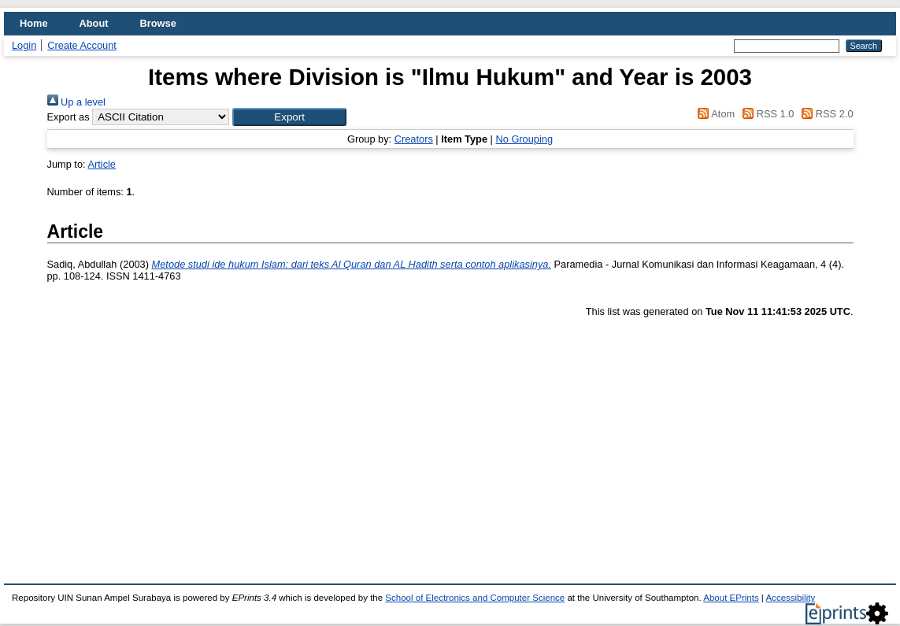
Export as (68, 117)
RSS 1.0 (766, 114)
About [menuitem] (94, 23)
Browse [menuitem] (158, 23)
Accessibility (790, 597)
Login (24, 45)
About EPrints (730, 597)
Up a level (76, 102)
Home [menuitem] (34, 23)
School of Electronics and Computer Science (475, 597)
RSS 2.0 (825, 114)
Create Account (82, 45)
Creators (413, 139)
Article (101, 164)
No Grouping (524, 139)
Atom (714, 114)
